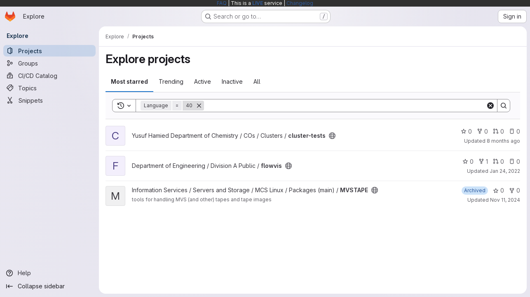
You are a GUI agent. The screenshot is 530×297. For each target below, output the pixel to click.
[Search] (345, 106)
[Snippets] (49, 100)
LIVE (257, 3)
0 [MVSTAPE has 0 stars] (498, 190)
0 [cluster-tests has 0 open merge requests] (498, 131)
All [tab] (256, 81)
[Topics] (49, 88)
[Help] (49, 273)
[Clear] (490, 106)
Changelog (299, 3)
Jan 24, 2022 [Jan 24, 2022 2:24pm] (505, 171)
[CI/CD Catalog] (49, 75)
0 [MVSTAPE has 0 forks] (514, 190)
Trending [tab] (171, 81)
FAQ (222, 3)
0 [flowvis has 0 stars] (468, 161)
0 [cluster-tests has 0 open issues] (514, 131)
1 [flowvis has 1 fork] (483, 161)
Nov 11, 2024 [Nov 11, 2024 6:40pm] (505, 200)
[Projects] (49, 51)
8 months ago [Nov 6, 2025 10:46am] (503, 141)
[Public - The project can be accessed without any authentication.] (332, 135)
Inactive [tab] (232, 81)
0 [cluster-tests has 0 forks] (482, 131)
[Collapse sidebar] (49, 286)
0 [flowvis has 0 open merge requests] (498, 161)
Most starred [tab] (129, 81)
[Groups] (49, 63)
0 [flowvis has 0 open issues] (514, 161)
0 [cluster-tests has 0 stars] (466, 131)
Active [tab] (202, 81)
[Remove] (199, 106)
